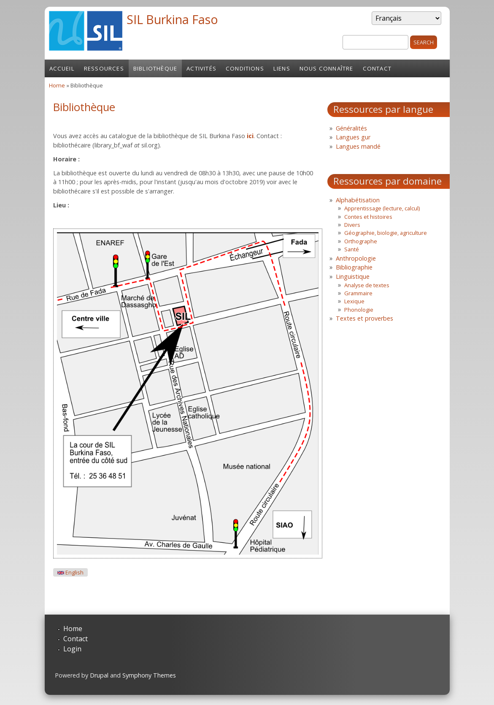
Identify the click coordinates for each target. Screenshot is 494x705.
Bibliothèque (155, 68)
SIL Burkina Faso (172, 19)
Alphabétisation (358, 200)
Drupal (99, 675)
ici (250, 136)
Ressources (104, 68)
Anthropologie (356, 258)
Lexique (354, 301)
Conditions (245, 68)
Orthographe (360, 241)
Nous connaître (327, 68)
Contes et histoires (368, 216)
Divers (352, 225)
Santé (351, 249)
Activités (201, 68)
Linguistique (353, 276)
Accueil (62, 68)
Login (72, 648)
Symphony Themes (149, 675)
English (70, 572)
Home (57, 85)
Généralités (351, 128)
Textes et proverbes (364, 318)
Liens (281, 68)
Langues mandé (358, 146)
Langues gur (353, 137)
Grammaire (358, 293)
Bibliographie (354, 267)
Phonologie (358, 309)
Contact (377, 68)
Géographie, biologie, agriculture (385, 233)
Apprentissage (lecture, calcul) (382, 208)
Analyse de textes (366, 285)
